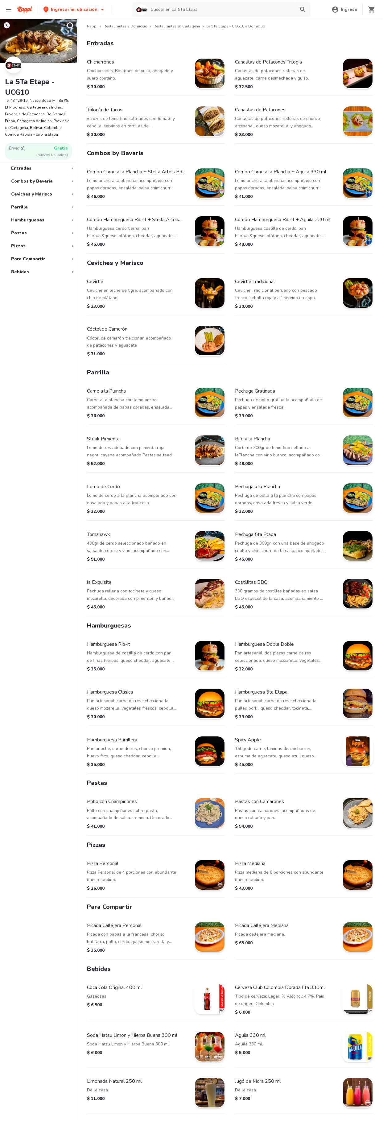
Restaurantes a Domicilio (125, 26)
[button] (74, 9)
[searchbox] (221, 9)
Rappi (92, 26)
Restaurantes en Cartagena (177, 26)
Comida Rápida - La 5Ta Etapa (31, 134)
